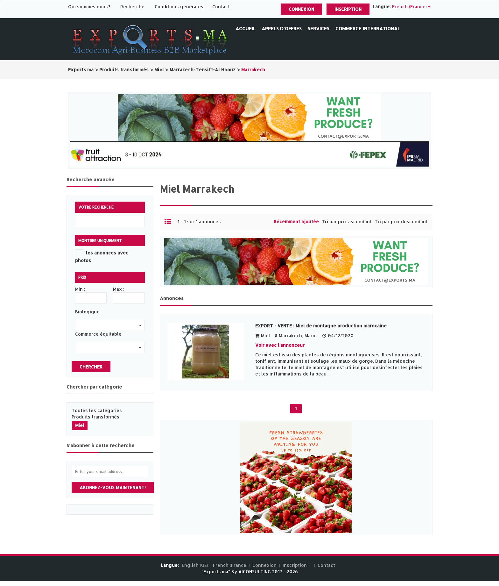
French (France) (230, 565)
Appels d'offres (282, 28)
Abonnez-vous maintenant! (113, 487)
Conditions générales (180, 6)
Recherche (132, 6)
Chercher (91, 366)
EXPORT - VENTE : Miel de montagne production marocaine (321, 325)
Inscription (348, 9)
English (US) (195, 565)
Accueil (245, 28)
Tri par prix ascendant (347, 221)
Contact (221, 6)
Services (318, 28)
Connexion (301, 9)
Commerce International (367, 28)
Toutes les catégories (97, 410)
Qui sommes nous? (89, 6)
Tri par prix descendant (401, 221)
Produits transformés (95, 416)
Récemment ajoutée (296, 221)
